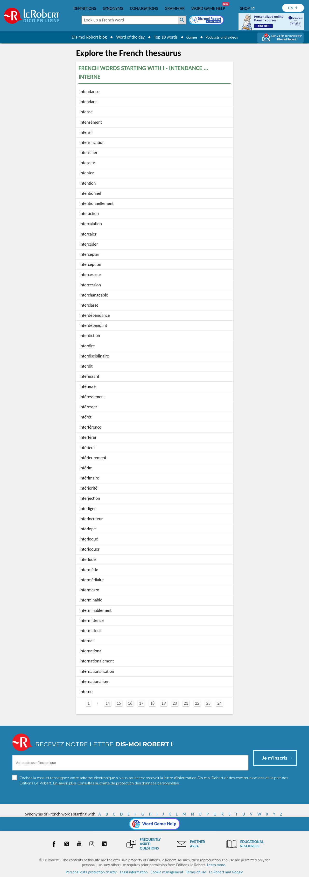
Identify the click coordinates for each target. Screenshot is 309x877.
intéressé (88, 386)
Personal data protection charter (91, 872)
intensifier (89, 152)
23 (208, 703)
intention (88, 183)
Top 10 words (162, 37)
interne (86, 691)
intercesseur (90, 274)
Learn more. (216, 865)
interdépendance (95, 315)
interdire (87, 346)
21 (186, 703)
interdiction (90, 335)
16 (130, 703)
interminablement (96, 610)
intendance (89, 91)
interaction (89, 213)
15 (119, 703)
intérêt (85, 417)
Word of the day (127, 37)
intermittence (92, 620)
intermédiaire (92, 579)
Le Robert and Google (226, 872)
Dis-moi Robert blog (85, 37)
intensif (86, 132)
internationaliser (94, 681)
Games (190, 37)
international (91, 651)
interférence (90, 427)
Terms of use (196, 872)
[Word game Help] (154, 824)
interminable (91, 600)
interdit (86, 366)
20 (175, 703)
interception (90, 264)
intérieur (87, 447)
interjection (90, 498)
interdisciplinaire (94, 356)
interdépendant (93, 325)
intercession (90, 285)
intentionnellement (97, 203)
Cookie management (166, 872)
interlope (88, 529)
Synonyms (113, 8)
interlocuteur (91, 518)
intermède (89, 569)
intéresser (88, 407)
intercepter (89, 254)
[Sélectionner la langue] (293, 8)
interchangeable (94, 295)
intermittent (90, 630)
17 (141, 703)
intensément (91, 122)
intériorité (88, 488)
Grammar (175, 8)
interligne (88, 508)
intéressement (92, 396)
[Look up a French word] (182, 20)
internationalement (97, 661)
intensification (92, 142)
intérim (86, 468)
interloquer (89, 549)
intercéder (89, 244)
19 (164, 703)
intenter (87, 172)
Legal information (134, 872)
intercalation (91, 223)
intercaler (88, 234)
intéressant (89, 376)
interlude (88, 559)
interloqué (89, 539)
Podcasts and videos (223, 37)
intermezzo (89, 590)
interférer (88, 437)
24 (219, 703)
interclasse (89, 305)
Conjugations (144, 8)
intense (86, 112)
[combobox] (130, 20)
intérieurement (93, 457)
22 (197, 703)
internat (87, 640)
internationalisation (97, 671)
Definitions (84, 8)
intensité (87, 162)
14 (107, 703)
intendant (88, 101)
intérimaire (89, 478)
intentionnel (90, 193)
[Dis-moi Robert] (207, 20)
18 (152, 703)
